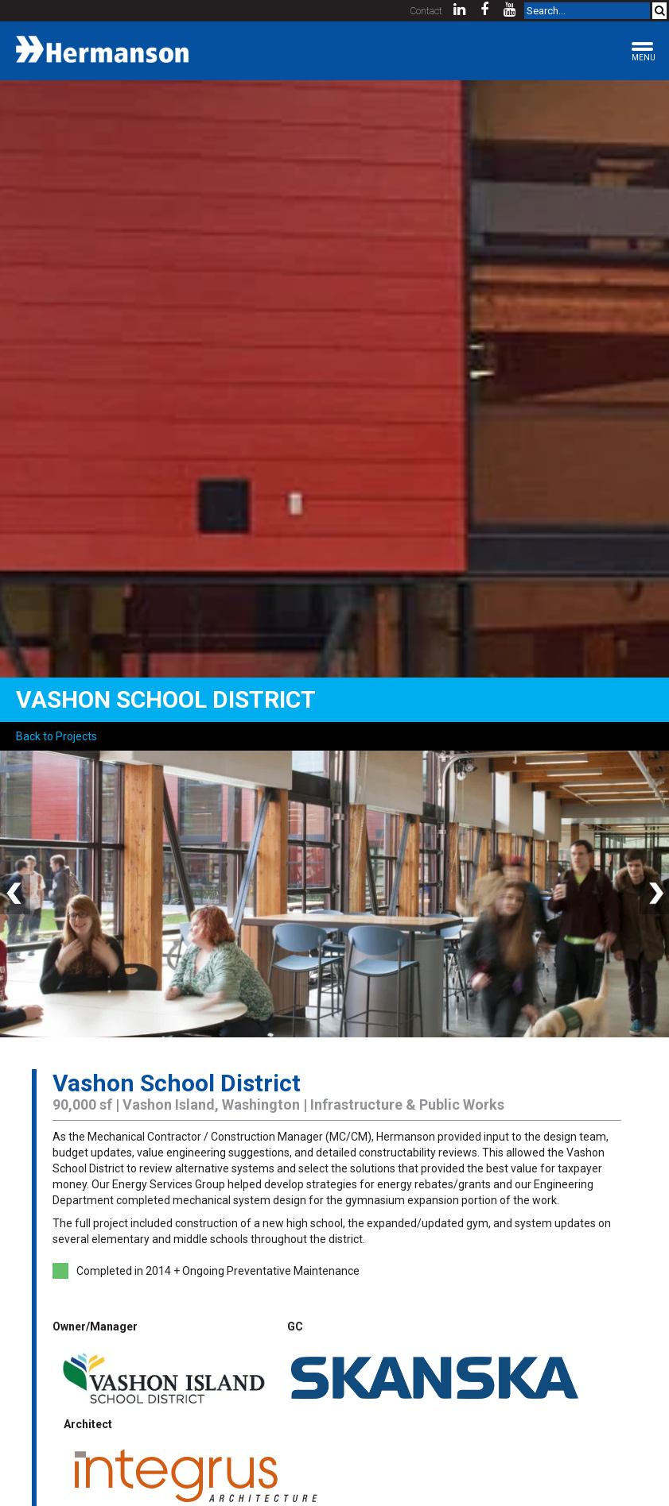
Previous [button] (16, 894)
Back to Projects (56, 736)
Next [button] (653, 894)
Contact (426, 11)
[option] (334, 894)
